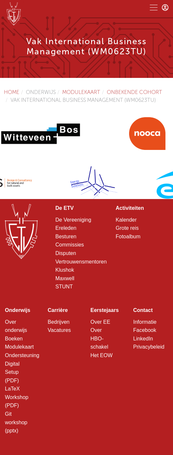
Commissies (69, 244)
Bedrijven (59, 322)
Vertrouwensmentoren (81, 261)
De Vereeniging (73, 220)
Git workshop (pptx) (16, 422)
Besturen (65, 236)
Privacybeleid (148, 347)
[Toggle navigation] (154, 7)
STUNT (64, 286)
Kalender (126, 220)
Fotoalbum (128, 236)
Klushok (64, 270)
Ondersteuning (22, 355)
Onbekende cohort (134, 92)
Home (11, 92)
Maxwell (64, 278)
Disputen (65, 253)
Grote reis (127, 228)
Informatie (145, 322)
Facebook (144, 330)
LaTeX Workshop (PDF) (17, 397)
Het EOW (101, 355)
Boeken (14, 338)
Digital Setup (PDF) (12, 372)
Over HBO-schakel (99, 338)
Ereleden (65, 228)
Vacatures (59, 330)
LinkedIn (143, 338)
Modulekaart (81, 92)
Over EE (100, 322)
